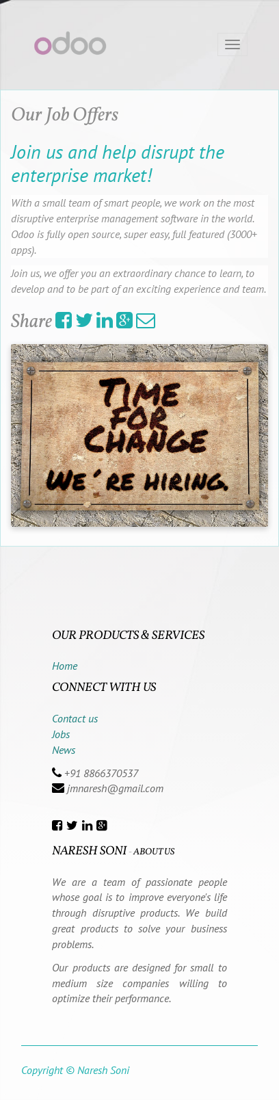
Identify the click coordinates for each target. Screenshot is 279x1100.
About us (153, 852)
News (63, 750)
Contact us (75, 718)
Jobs (61, 734)
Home (64, 665)
